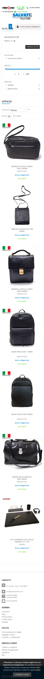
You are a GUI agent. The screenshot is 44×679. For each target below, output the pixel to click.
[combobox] (9, 26)
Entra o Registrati (22, 175)
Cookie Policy (7, 619)
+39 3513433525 (11, 601)
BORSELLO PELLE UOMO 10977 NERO (22, 167)
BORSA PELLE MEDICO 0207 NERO (22, 478)
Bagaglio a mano (8, 634)
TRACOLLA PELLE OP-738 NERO (22, 230)
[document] (22, 669)
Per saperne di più (33, 670)
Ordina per (6, 110)
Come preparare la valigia (11, 632)
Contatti (5, 622)
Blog (3, 614)
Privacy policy (7, 617)
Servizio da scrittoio (24, 58)
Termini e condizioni (9, 647)
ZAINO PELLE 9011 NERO (22, 351)
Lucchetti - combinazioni (11, 637)
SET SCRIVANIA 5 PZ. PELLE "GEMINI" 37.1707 (22, 540)
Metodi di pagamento (10, 650)
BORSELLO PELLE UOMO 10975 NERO (22, 290)
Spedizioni (5, 652)
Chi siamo (5, 611)
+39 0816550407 (11, 597)
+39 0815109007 (34, 8)
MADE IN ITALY (24, 89)
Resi (3, 655)
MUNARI (24, 85)
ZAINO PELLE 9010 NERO (22, 414)
